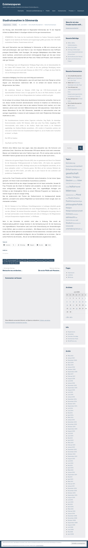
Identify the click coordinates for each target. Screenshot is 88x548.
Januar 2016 (71, 383)
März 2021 (70, 355)
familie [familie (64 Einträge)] (74, 169)
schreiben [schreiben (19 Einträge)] (75, 214)
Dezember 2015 (72, 385)
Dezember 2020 (72, 360)
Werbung (70, 277)
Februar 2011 (71, 483)
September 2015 (72, 387)
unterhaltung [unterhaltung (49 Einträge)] (70, 229)
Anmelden (71, 334)
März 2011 (70, 481)
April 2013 (70, 440)
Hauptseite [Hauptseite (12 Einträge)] (75, 180)
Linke (19, 260)
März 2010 (70, 509)
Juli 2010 (70, 499)
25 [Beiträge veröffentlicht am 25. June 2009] (76, 308)
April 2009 (71, 534)
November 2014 (72, 401)
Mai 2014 (70, 413)
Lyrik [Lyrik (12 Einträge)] (75, 195)
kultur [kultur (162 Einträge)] (72, 186)
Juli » (71, 317)
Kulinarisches (62, 11)
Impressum (80, 11)
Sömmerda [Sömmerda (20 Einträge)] (75, 223)
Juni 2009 (70, 529)
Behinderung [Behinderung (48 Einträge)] (70, 163)
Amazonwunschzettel (72, 28)
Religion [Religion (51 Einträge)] (69, 208)
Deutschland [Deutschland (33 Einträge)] (69, 166)
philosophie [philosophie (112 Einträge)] (71, 204)
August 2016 (71, 378)
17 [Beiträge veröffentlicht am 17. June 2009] (73, 305)
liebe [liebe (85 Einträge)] (74, 191)
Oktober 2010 (71, 493)
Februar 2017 (71, 376)
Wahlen (17, 263)
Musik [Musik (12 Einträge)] (67, 198)
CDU (4, 260)
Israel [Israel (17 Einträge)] (67, 183)
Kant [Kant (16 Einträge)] (70, 183)
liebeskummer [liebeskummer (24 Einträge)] (70, 195)
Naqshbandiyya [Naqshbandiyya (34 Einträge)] (77, 201)
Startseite (21, 11)
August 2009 (71, 525)
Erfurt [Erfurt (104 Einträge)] (68, 169)
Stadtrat (51, 260)
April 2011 (70, 479)
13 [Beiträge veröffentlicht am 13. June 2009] (82, 301)
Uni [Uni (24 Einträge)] (80, 223)
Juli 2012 (70, 461)
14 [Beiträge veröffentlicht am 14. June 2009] (85, 301)
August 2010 (71, 497)
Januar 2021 (71, 358)
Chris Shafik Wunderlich (36, 24)
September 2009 (72, 522)
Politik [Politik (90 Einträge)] (79, 204)
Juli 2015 (70, 392)
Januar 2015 (71, 397)
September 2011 (72, 474)
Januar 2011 (71, 486)
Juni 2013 (70, 435)
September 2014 (72, 406)
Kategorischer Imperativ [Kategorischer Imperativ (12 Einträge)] (75, 183)
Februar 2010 (71, 511)
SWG (11, 263)
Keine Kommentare (50, 24)
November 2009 (72, 518)
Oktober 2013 (71, 426)
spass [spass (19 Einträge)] (73, 220)
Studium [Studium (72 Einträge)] (69, 223)
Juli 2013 (70, 433)
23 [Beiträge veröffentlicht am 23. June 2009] (70, 308)
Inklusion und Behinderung (34, 11)
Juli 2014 (70, 408)
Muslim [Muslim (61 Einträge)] (71, 198)
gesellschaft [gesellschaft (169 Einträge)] (72, 173)
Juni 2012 (70, 463)
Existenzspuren (12, 4)
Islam (53, 11)
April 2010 (70, 506)
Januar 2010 (71, 513)
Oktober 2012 (71, 454)
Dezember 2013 (72, 422)
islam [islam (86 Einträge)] (79, 180)
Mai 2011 (70, 477)
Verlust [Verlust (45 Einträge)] (77, 229)
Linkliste (70, 275)
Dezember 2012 (72, 449)
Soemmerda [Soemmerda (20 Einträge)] (69, 220)
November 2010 (72, 490)
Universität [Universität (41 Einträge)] (69, 226)
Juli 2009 (70, 527)
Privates (72, 11)
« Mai (67, 317)
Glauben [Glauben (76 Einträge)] (69, 180)
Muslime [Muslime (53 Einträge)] (69, 201)
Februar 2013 (71, 445)
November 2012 (72, 451)
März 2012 (70, 470)
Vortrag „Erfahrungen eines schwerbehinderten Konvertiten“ (75, 52)
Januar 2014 (71, 419)
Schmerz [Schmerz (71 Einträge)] (69, 214)
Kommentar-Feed (73, 338)
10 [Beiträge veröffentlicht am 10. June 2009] (73, 301)
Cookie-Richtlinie (39, 545)
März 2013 (70, 442)
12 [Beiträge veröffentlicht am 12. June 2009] (79, 301)
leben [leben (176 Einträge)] (69, 190)
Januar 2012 (71, 472)
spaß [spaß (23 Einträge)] (77, 220)
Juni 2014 (70, 410)
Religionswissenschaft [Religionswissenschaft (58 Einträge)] (74, 211)
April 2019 (70, 362)
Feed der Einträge (73, 336)
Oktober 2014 (71, 403)
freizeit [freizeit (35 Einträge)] (79, 169)
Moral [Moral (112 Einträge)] (78, 194)
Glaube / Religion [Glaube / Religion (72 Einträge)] (73, 177)
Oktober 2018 (71, 369)
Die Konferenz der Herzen (75, 56)
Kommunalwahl (12, 260)
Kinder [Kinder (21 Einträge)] (67, 187)
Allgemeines (7, 24)
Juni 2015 (70, 394)
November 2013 (72, 424)
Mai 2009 (70, 531)
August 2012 (71, 458)
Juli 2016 (70, 381)
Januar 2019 (71, 367)
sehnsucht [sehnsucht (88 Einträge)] (70, 217)
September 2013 (72, 429)
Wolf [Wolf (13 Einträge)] (81, 229)
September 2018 (72, 371)
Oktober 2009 (72, 520)
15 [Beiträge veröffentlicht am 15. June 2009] (67, 305)
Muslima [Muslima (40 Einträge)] (77, 198)
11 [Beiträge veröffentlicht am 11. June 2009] (76, 301)
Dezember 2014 (72, 399)
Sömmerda (40, 260)
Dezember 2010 (72, 488)
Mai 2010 (70, 504)
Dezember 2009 (72, 515)
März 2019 (70, 365)
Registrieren (71, 332)
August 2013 (71, 431)
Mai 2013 (70, 438)
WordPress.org (72, 341)
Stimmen (6, 263)
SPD (46, 260)
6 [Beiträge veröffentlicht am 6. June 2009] (82, 298)
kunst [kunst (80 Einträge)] (78, 186)
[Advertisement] (77, 127)
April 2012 (70, 467)
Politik (48, 11)
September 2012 (72, 456)
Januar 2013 (71, 447)
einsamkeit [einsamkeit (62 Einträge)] (78, 166)
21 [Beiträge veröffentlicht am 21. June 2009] (85, 305)
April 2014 (70, 415)
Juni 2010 (70, 502)
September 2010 (72, 495)
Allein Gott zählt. (72, 47)
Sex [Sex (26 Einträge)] (76, 217)
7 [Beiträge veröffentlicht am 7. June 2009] (85, 298)
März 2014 (70, 417)
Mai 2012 (70, 465)
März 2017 (70, 374)
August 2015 (71, 390)
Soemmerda (31, 260)
